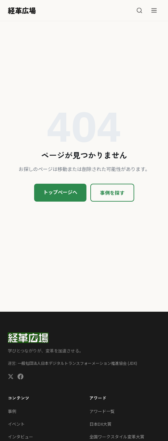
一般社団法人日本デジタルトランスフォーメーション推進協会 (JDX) (77, 363)
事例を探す (112, 192)
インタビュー (20, 437)
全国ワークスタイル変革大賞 (116, 437)
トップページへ (60, 192)
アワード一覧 (102, 411)
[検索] (139, 10)
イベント (16, 424)
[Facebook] (20, 377)
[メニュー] (154, 10)
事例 (12, 411)
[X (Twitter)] (11, 377)
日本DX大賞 (100, 424)
